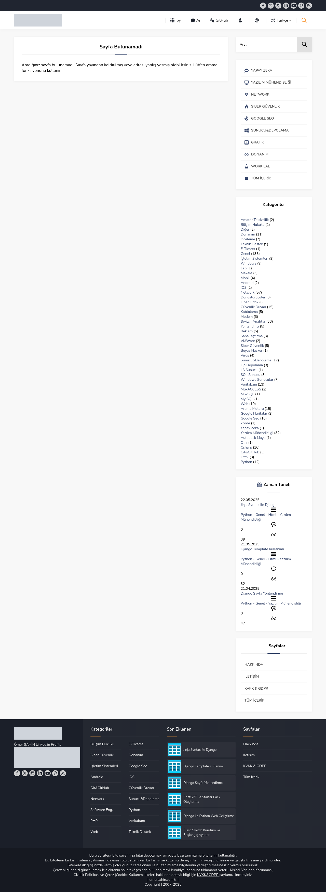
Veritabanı (249, 384)
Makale (246, 273)
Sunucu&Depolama (256, 360)
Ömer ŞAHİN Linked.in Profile (37, 744)
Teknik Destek (252, 244)
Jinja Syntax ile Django (259, 504)
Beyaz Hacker (251, 350)
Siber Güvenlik (252, 345)
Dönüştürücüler (253, 297)
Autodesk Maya (253, 437)
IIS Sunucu (249, 370)
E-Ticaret (248, 248)
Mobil (245, 278)
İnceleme (248, 239)
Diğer (245, 229)
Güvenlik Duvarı (253, 307)
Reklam (247, 331)
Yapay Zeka (250, 428)
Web (244, 403)
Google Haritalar (254, 413)
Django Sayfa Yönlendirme (262, 593)
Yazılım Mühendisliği (257, 432)
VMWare (248, 340)
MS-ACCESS (251, 389)
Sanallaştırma (252, 336)
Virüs (245, 355)
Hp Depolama (252, 365)
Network (247, 292)
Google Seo (250, 418)
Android (247, 282)
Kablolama (249, 311)
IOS (244, 287)
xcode (245, 423)
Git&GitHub (250, 452)
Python (246, 462)
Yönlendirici (250, 326)
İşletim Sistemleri (254, 258)
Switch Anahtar (253, 321)
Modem (247, 316)
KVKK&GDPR (208, 874)
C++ (244, 442)
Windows (248, 263)
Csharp (246, 447)
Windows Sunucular (257, 379)
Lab (244, 268)
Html (245, 457)
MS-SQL (247, 394)
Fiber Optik (249, 302)
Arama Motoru (252, 408)
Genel (245, 253)
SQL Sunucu (250, 374)
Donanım (248, 234)
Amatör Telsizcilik (255, 219)
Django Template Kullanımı (262, 549)
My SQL (247, 399)
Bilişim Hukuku (253, 224)
